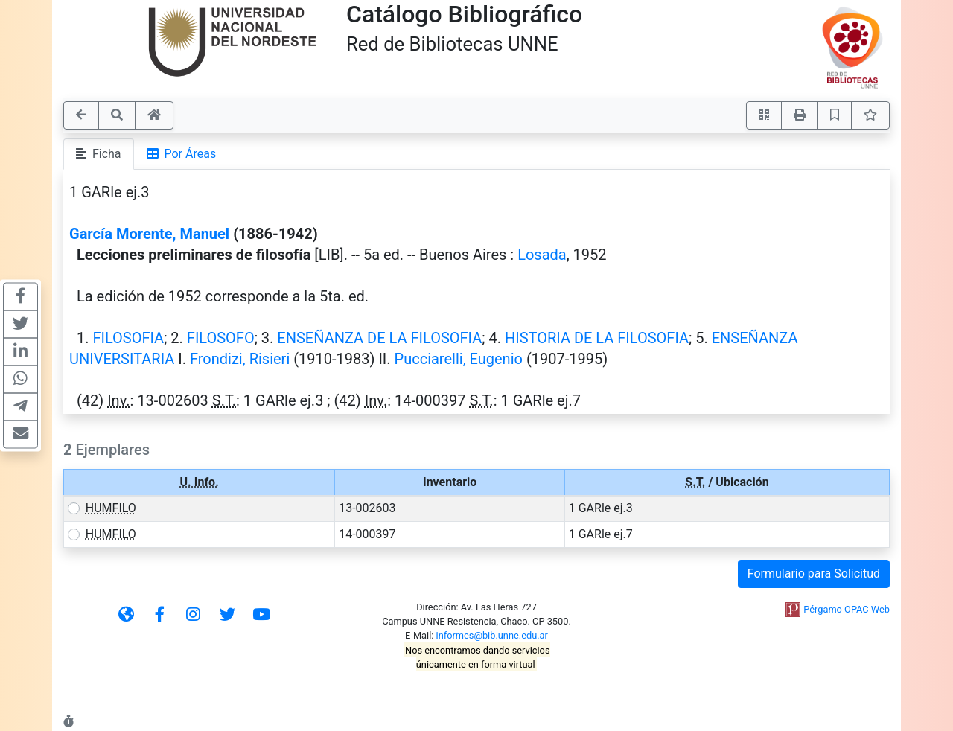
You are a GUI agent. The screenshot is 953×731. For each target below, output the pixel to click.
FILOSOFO (221, 338)
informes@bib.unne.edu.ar (492, 635)
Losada (542, 255)
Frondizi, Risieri (240, 359)
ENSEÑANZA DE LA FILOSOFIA (379, 338)
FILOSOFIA (128, 338)
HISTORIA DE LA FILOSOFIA (597, 338)
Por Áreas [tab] (182, 154)
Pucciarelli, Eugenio (459, 359)
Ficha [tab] (98, 154)
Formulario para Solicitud (814, 573)
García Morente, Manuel (149, 234)
